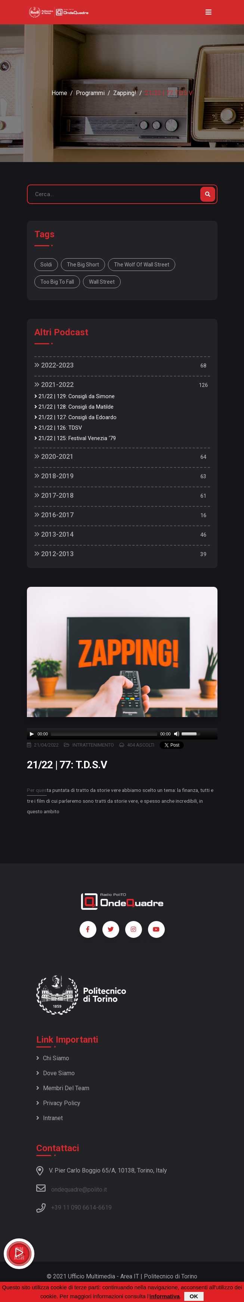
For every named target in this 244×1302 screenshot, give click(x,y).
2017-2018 (54, 495)
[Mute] (177, 734)
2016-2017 (54, 515)
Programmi (90, 93)
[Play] (32, 734)
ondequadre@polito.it (71, 1188)
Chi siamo (52, 1058)
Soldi (46, 265)
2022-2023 (54, 365)
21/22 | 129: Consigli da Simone (74, 396)
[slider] (104, 734)
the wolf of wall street (141, 265)
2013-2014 (54, 534)
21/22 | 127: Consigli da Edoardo (75, 417)
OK (194, 1296)
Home (59, 93)
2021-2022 (54, 384)
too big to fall (57, 282)
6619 (105, 1207)
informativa (164, 1296)
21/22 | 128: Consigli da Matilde (74, 407)
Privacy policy (58, 1103)
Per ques (37, 790)
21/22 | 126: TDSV (58, 428)
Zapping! (124, 93)
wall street (102, 282)
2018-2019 (54, 476)
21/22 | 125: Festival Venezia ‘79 (75, 438)
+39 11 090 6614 (73, 1207)
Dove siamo (55, 1073)
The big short (83, 265)
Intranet (49, 1118)
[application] (122, 734)
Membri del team (62, 1088)
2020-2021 (54, 456)
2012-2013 (54, 554)
